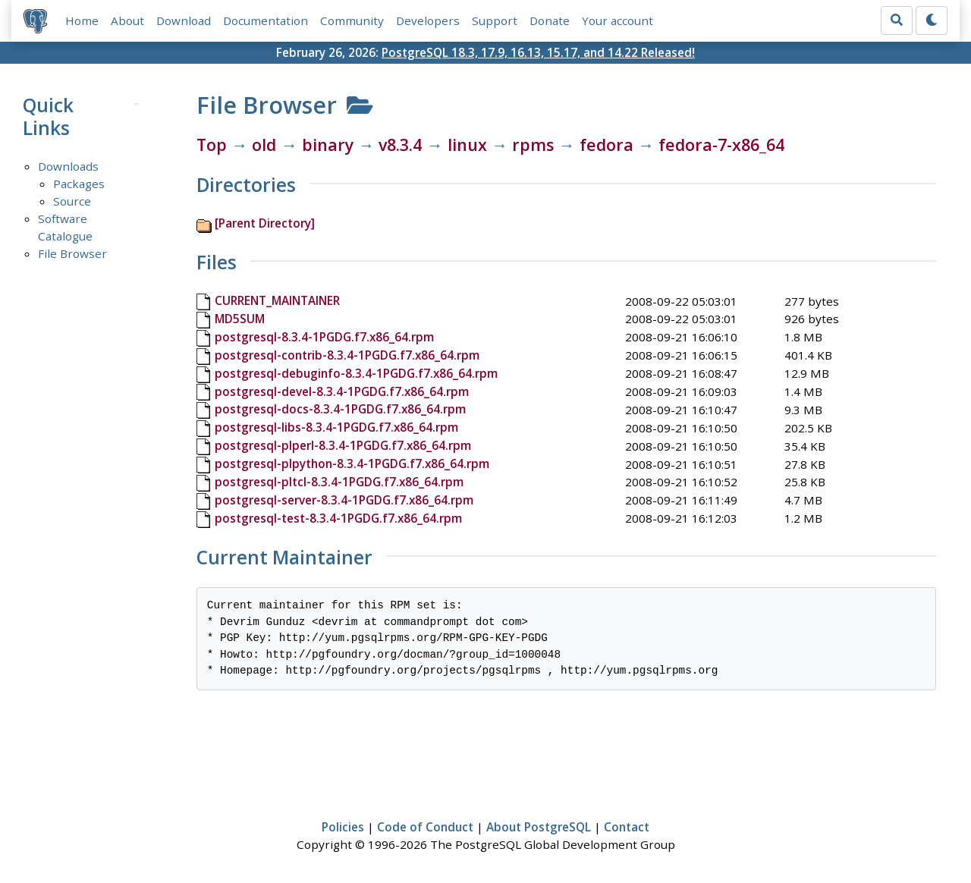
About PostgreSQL (538, 826)
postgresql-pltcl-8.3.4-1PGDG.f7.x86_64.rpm (339, 481)
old (264, 145)
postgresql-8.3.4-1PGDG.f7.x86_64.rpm (324, 336)
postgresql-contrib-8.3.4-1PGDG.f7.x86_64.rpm (347, 355)
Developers (428, 20)
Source (72, 201)
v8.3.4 (400, 145)
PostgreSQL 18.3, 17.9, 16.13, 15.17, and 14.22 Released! (538, 52)
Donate (549, 20)
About (127, 20)
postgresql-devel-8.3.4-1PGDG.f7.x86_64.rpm (342, 391)
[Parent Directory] (265, 223)
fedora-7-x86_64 (721, 145)
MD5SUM (240, 318)
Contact (626, 826)
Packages (79, 183)
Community (352, 20)
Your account (617, 20)
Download (183, 20)
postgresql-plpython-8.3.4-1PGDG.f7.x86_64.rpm (352, 463)
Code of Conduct (425, 826)
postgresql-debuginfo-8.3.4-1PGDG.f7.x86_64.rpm (356, 373)
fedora (606, 145)
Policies (343, 826)
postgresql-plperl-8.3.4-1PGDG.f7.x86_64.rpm (343, 445)
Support (494, 20)
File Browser (72, 253)
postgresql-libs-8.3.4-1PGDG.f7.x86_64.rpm (336, 427)
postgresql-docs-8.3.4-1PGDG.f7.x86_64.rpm (340, 408)
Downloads (68, 166)
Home (82, 20)
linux (467, 145)
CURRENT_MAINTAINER (277, 300)
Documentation (265, 20)
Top (211, 145)
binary (328, 145)
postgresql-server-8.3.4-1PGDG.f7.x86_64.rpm (344, 499)
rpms (533, 145)
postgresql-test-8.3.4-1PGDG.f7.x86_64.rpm (338, 518)
